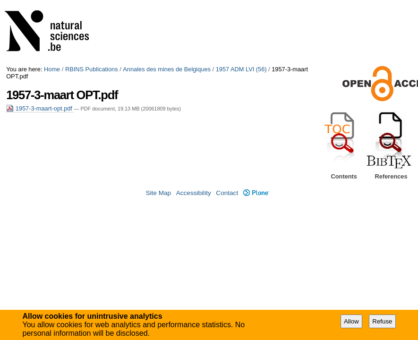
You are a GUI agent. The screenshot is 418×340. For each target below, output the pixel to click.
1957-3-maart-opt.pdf (40, 108)
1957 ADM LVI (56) (241, 69)
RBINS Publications (91, 69)
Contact (227, 192)
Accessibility (193, 192)
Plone (256, 192)
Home (52, 69)
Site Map (158, 192)
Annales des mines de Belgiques (167, 69)
